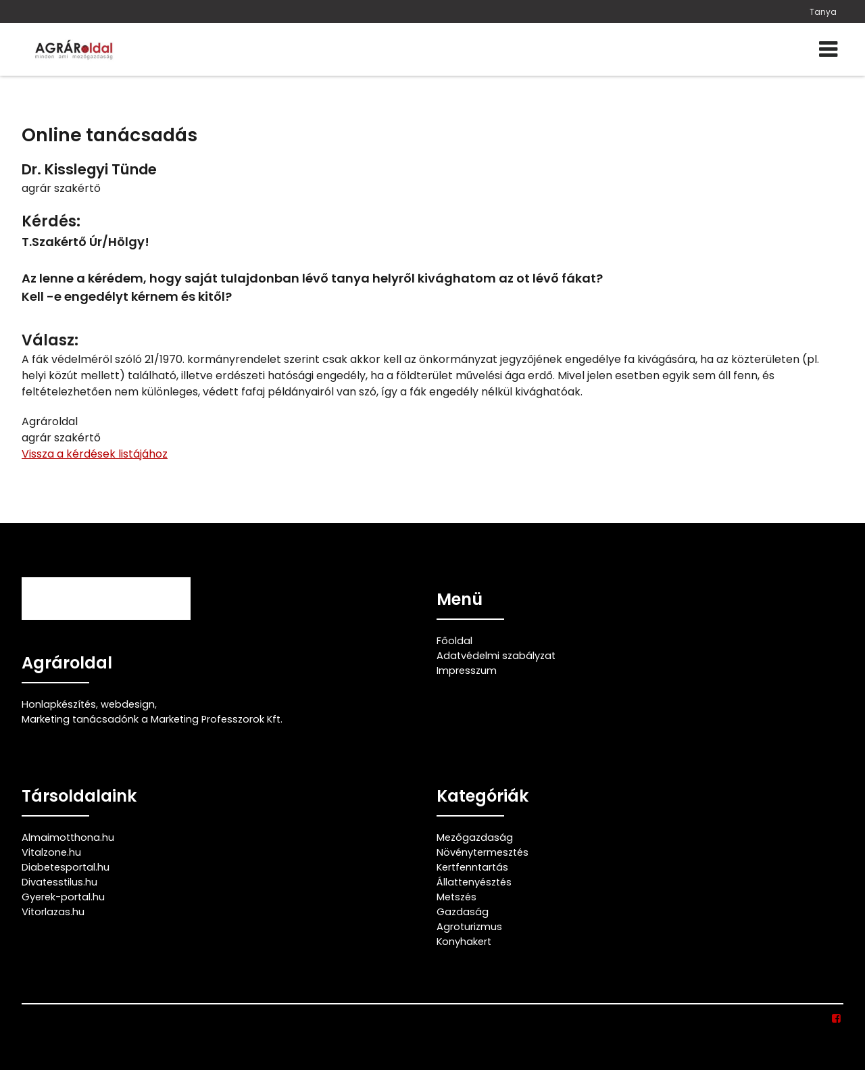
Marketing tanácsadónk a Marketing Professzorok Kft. (152, 719)
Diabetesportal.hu (65, 867)
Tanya (823, 12)
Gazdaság (463, 912)
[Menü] (828, 49)
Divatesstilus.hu (59, 882)
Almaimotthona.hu (68, 837)
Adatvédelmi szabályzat (496, 655)
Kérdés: (51, 221)
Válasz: (50, 340)
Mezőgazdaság (475, 837)
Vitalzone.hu (51, 852)
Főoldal (454, 641)
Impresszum (467, 670)
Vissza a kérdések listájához (95, 454)
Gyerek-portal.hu (63, 897)
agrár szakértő (61, 188)
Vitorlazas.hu (53, 912)
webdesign (128, 704)
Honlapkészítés (59, 704)
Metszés (456, 897)
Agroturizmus (469, 926)
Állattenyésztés (474, 882)
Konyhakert (464, 941)
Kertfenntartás (472, 867)
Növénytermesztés (482, 852)
